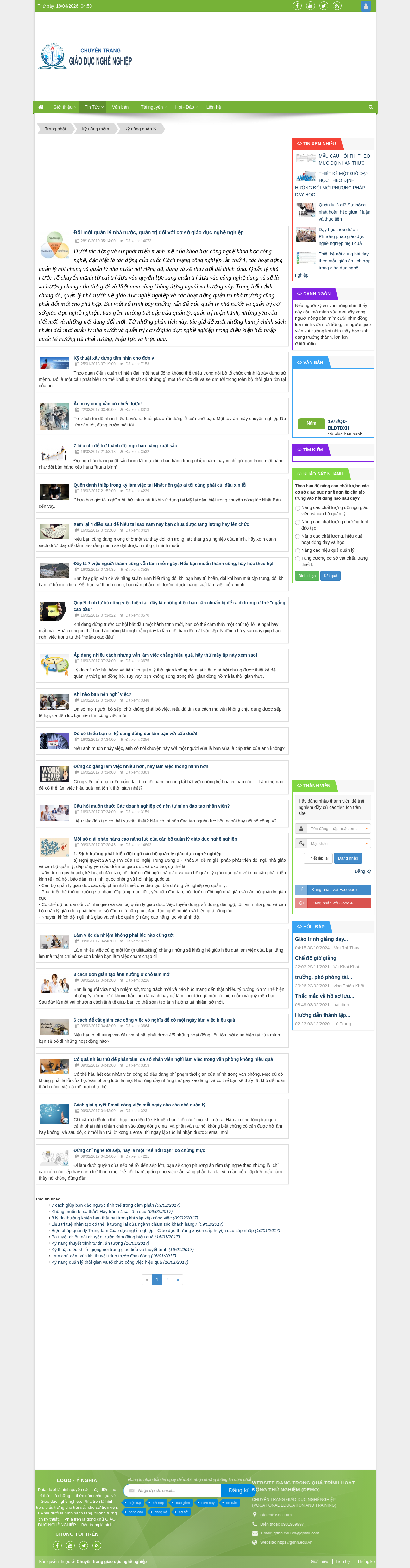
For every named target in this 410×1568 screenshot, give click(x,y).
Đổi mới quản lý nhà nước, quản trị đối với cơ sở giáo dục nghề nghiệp (159, 232)
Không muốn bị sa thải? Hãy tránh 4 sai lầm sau (112, 1211)
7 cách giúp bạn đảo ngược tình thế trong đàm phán (116, 1205)
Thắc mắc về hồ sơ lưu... (324, 996)
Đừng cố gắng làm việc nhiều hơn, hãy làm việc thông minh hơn (141, 766)
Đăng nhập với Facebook (334, 889)
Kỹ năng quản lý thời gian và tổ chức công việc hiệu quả (120, 1262)
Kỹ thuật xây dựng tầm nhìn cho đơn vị (114, 358)
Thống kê (366, 1561)
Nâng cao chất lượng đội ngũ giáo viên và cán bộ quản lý (331, 510)
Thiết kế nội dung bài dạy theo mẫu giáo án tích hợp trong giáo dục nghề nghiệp (332, 264)
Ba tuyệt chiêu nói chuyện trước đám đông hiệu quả (116, 1236)
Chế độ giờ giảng (315, 958)
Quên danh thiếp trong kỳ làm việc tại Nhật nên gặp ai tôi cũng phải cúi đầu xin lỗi (160, 485)
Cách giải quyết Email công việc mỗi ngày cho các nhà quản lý (140, 1104)
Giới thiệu (63, 107)
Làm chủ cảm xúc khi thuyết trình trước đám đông (114, 1255)
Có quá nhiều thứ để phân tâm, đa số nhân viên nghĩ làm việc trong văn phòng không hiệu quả (173, 1059)
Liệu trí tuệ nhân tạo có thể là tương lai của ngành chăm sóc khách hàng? (138, 1224)
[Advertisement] (262, 56)
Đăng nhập (348, 858)
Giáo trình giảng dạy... (321, 939)
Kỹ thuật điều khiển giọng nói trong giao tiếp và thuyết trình (123, 1249)
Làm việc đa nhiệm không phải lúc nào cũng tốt (124, 935)
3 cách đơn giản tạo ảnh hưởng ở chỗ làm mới (122, 974)
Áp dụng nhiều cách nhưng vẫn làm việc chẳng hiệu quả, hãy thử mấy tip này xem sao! (165, 655)
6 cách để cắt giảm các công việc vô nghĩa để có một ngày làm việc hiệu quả (154, 1020)
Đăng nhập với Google (332, 903)
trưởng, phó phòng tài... (323, 977)
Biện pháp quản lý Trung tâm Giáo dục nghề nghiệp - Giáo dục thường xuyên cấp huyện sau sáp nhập (166, 1230)
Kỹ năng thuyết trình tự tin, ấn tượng (100, 1243)
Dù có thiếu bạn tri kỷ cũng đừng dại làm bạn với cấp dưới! (136, 733)
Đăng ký (363, 871)
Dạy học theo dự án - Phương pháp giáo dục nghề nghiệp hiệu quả (341, 236)
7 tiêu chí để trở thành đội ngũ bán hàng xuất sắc (125, 445)
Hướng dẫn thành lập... (322, 1015)
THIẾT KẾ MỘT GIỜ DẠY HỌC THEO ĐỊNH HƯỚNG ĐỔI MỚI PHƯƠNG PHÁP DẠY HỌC (332, 184)
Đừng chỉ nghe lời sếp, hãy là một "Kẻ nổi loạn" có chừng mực (139, 1150)
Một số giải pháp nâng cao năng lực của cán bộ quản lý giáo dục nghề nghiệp (155, 838)
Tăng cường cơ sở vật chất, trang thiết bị (331, 561)
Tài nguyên (152, 107)
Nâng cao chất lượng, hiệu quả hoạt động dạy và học (329, 539)
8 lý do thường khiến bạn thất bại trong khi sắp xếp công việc (125, 1217)
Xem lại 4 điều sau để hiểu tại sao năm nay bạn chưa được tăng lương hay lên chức (161, 524)
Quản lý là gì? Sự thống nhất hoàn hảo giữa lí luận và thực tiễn (344, 212)
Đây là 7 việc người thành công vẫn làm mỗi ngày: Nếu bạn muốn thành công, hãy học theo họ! (174, 563)
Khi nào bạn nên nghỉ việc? (103, 694)
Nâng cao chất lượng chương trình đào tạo (332, 525)
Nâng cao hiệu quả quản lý (324, 550)
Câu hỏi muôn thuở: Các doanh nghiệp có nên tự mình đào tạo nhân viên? (152, 806)
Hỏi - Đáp (184, 107)
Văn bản (120, 107)
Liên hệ (213, 107)
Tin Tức (92, 107)
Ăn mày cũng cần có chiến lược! (108, 403)
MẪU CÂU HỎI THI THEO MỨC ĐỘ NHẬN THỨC (344, 160)
